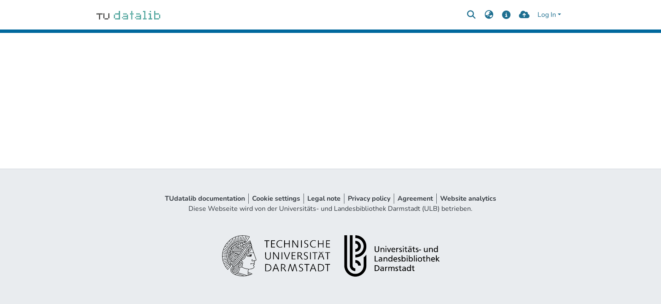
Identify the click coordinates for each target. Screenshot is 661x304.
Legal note (324, 198)
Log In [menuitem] (546, 14)
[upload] (524, 14)
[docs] (506, 14)
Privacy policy (369, 198)
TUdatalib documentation (205, 198)
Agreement (415, 198)
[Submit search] (471, 15)
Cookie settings (276, 198)
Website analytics (468, 198)
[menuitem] (489, 15)
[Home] (128, 15)
